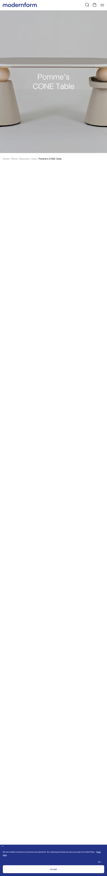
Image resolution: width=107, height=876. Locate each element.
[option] (53, 81)
